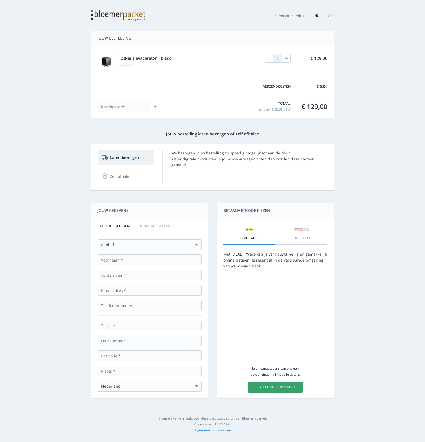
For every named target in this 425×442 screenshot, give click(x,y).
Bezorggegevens (155, 226)
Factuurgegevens (115, 226)
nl (316, 15)
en (329, 15)
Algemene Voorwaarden (212, 430)
